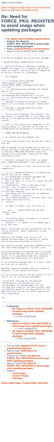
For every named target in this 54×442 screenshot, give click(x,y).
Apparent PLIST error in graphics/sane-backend (26, 395)
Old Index (33, 10)
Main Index (15, 432)
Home (4, 432)
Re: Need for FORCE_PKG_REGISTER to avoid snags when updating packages (32, 360)
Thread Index (20, 10)
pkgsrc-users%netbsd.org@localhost (30, 39)
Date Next (18, 7)
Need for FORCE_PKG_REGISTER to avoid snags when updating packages (32, 373)
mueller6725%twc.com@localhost (31, 49)
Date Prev (7, 7)
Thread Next (43, 7)
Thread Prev (30, 7)
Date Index (7, 10)
